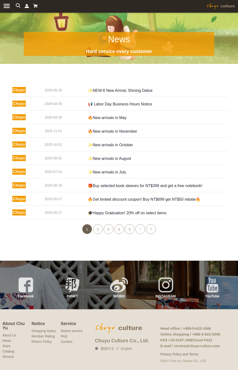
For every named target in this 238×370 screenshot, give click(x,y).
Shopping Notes (44, 331)
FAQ (64, 336)
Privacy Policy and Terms (179, 354)
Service (8, 357)
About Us (9, 335)
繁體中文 (107, 349)
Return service (71, 331)
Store (6, 346)
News (6, 341)
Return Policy (42, 342)
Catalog (8, 351)
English (126, 349)
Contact (66, 342)
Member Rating (43, 336)
